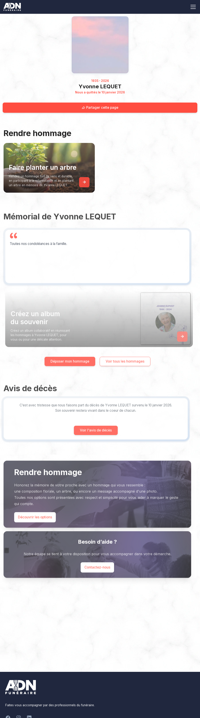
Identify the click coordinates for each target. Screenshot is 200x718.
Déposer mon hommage (69, 368)
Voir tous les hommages (125, 368)
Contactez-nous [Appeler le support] (97, 574)
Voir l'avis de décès (89, 430)
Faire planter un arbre (42, 167)
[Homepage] (100, 44)
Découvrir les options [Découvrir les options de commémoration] (35, 524)
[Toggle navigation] (193, 7)
